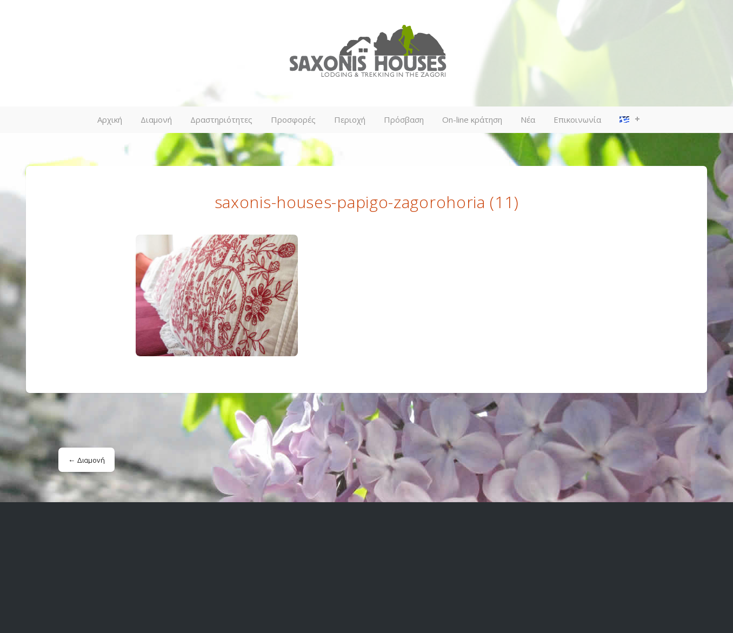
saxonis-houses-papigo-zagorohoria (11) (367, 202)
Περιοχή (349, 119)
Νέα (528, 119)
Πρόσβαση (404, 119)
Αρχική (109, 119)
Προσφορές (293, 119)
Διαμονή (156, 119)
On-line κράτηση (472, 119)
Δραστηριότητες (221, 119)
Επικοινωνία (577, 119)
